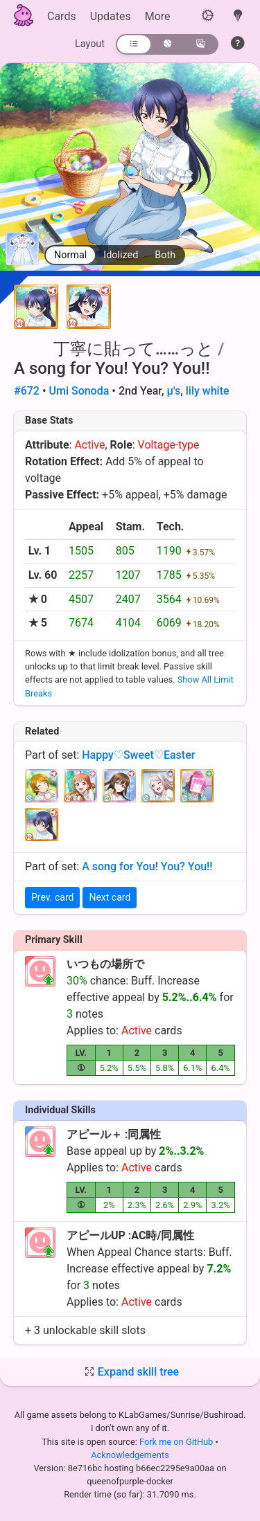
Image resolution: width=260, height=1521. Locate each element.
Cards (61, 16)
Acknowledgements (129, 1455)
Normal (70, 255)
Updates (110, 16)
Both (165, 255)
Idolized (120, 255)
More (158, 16)
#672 (27, 390)
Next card (109, 897)
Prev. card (52, 897)
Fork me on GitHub (177, 1442)
